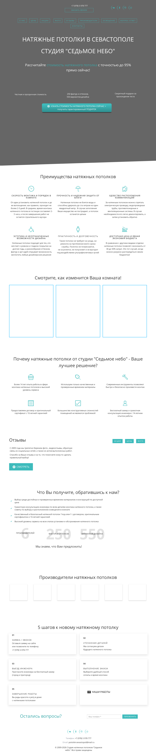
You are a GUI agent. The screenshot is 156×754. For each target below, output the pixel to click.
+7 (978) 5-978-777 (20, 650)
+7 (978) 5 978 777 (79, 5)
